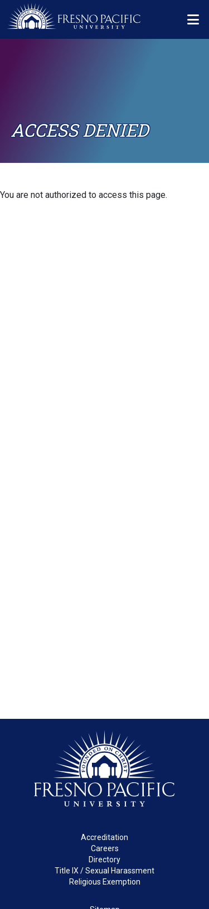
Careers (105, 848)
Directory (104, 859)
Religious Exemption (104, 881)
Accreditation (104, 837)
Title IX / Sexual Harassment (104, 870)
